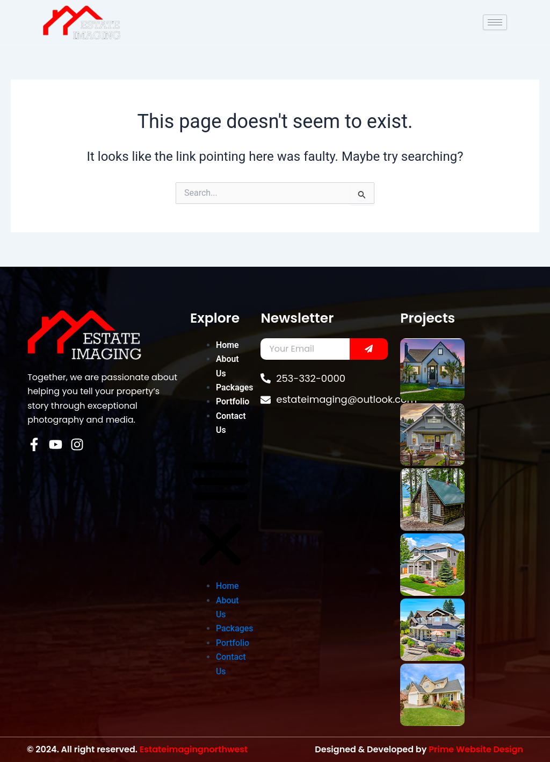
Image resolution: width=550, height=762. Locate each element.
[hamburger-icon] (495, 22)
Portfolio (233, 401)
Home (227, 345)
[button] (220, 514)
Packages (235, 387)
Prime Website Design (475, 749)
